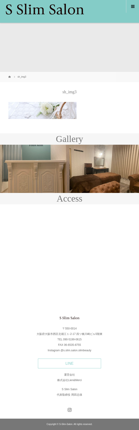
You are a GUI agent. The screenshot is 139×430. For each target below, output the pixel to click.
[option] (35, 169)
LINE (69, 363)
